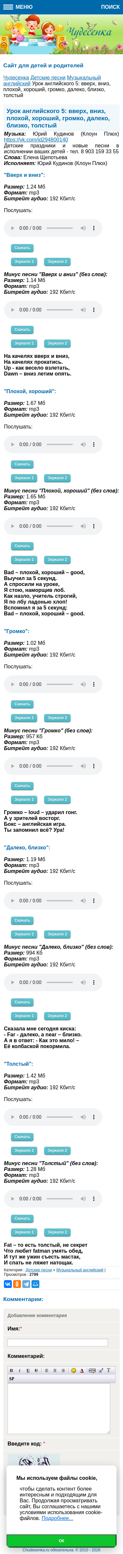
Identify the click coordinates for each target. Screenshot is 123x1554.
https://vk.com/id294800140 (36, 139)
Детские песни (39, 1270)
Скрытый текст (92, 1370)
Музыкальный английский (79, 1270)
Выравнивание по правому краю (63, 1370)
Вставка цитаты (100, 1370)
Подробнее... (57, 1518)
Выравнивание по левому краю (47, 1370)
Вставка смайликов (73, 1370)
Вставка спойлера (11, 1379)
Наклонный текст (20, 1370)
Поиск (110, 7)
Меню (18, 7)
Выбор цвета (82, 1370)
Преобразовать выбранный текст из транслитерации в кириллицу (109, 1370)
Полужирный (11, 1370)
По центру (55, 1370)
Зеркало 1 (24, 261)
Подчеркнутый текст (28, 1370)
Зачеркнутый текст (36, 1370)
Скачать (22, 247)
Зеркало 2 (57, 261)
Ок (61, 1541)
